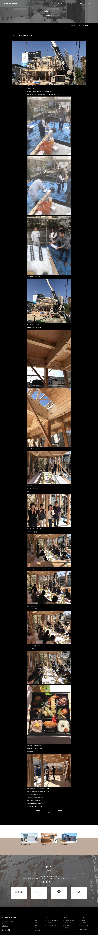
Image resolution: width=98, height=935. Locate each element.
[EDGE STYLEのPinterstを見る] (5, 930)
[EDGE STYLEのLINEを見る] (81, 3)
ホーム (70, 25)
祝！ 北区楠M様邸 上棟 (84, 25)
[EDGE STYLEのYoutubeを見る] (9, 930)
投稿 (75, 25)
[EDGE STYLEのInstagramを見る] (76, 3)
